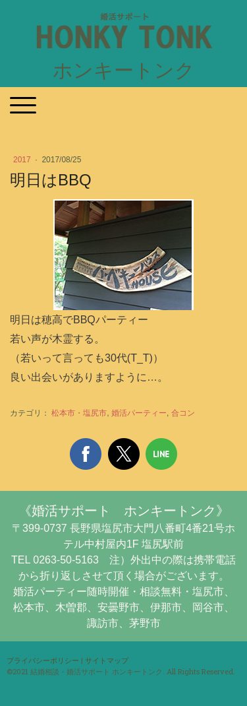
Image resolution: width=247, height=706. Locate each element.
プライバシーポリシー (43, 660)
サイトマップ (106, 660)
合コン (183, 413)
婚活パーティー (139, 413)
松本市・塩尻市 (79, 413)
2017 (23, 159)
